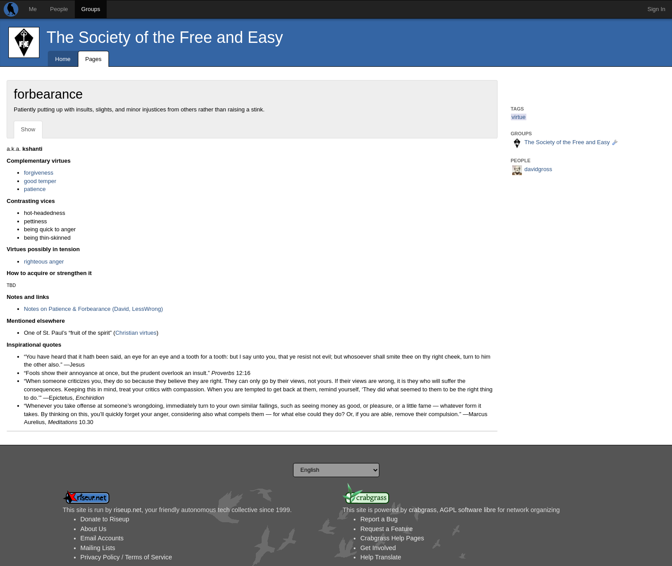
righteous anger (44, 261)
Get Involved (378, 547)
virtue (519, 117)
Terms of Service (148, 557)
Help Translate (380, 557)
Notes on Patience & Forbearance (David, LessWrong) (93, 309)
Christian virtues (135, 332)
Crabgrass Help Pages (392, 538)
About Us (94, 528)
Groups (90, 9)
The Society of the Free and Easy (164, 37)
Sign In (656, 9)
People (59, 9)
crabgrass (422, 509)
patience (35, 189)
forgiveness (38, 172)
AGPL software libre (468, 509)
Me (33, 9)
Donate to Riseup (105, 519)
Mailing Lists (98, 547)
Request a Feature (386, 528)
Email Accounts (102, 538)
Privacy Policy (100, 557)
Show (28, 129)
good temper (40, 181)
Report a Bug (379, 519)
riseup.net (128, 509)
